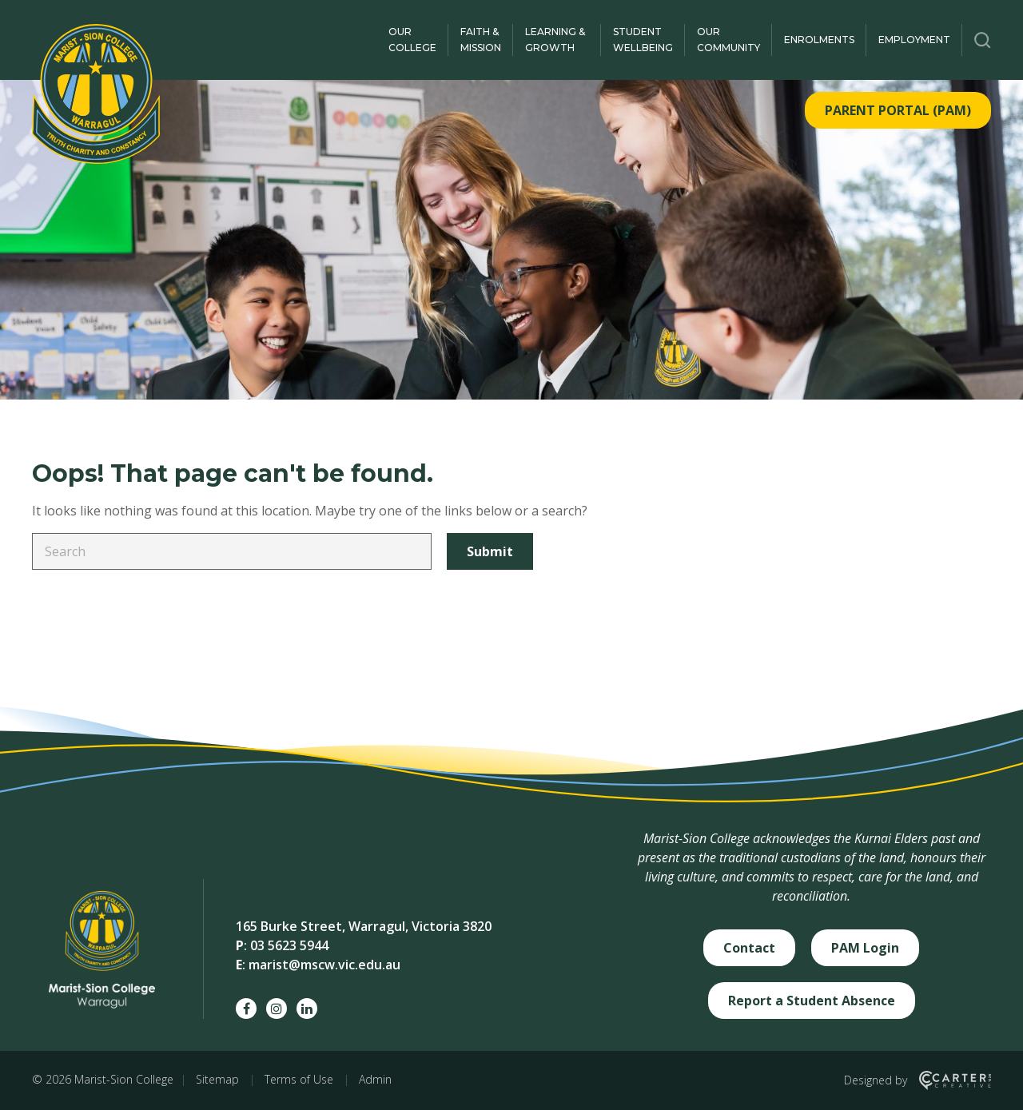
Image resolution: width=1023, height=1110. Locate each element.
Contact (749, 948)
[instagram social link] (276, 1008)
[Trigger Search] (982, 40)
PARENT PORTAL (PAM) (898, 110)
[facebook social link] (246, 1008)
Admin (375, 1079)
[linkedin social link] (307, 1008)
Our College (412, 40)
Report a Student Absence (811, 1000)
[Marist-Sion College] (96, 94)
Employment (914, 40)
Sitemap (217, 1079)
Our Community (728, 40)
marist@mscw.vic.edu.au (324, 964)
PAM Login (865, 948)
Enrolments (819, 40)
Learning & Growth (555, 40)
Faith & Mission (480, 40)
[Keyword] (232, 551)
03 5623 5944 (289, 945)
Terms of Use (299, 1079)
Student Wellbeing (643, 40)
